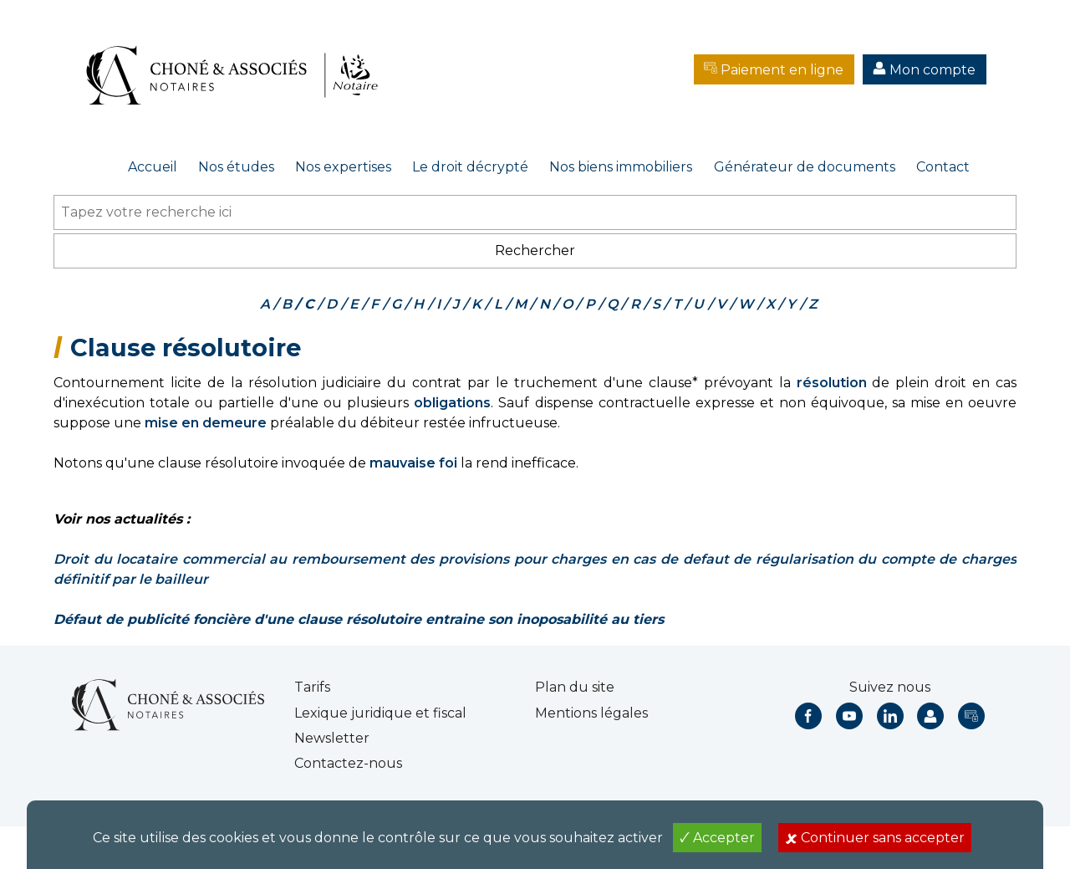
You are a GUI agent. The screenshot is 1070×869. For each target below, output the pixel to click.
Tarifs (312, 687)
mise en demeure (206, 423)
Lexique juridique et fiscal (380, 713)
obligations (452, 403)
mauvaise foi (413, 463)
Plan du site (574, 687)
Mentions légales (591, 713)
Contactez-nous (348, 763)
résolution (832, 383)
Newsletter (331, 738)
